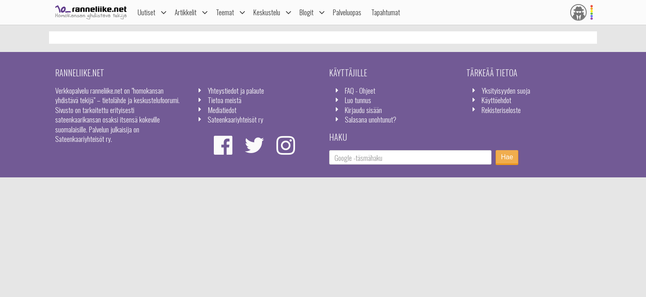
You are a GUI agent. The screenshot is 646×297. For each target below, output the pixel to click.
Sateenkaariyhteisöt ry (235, 119)
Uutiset (146, 12)
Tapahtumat (385, 12)
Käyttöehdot (496, 99)
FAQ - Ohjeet (360, 90)
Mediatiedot (222, 109)
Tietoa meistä (224, 99)
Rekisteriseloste (501, 109)
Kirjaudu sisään (363, 109)
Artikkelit (186, 12)
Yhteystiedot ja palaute (236, 90)
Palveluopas (347, 12)
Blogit (307, 12)
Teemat (225, 12)
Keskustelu (266, 12)
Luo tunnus (358, 99)
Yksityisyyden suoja (506, 90)
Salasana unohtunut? (370, 119)
